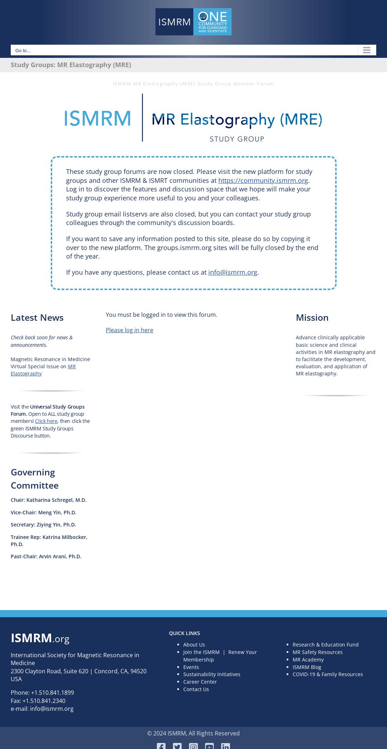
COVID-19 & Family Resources (328, 674)
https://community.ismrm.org (263, 180)
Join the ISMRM (201, 652)
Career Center (200, 681)
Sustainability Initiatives (211, 674)
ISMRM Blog (307, 667)
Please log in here (129, 330)
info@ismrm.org (232, 272)
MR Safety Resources (318, 652)
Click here (46, 421)
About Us (194, 644)
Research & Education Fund (326, 644)
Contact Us (196, 689)
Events (191, 667)
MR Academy (308, 659)
